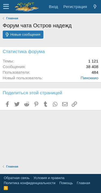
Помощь (66, 183)
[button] (6, 6)
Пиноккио (89, 78)
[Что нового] (95, 7)
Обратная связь (17, 178)
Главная (83, 183)
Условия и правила (48, 178)
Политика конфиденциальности (29, 183)
